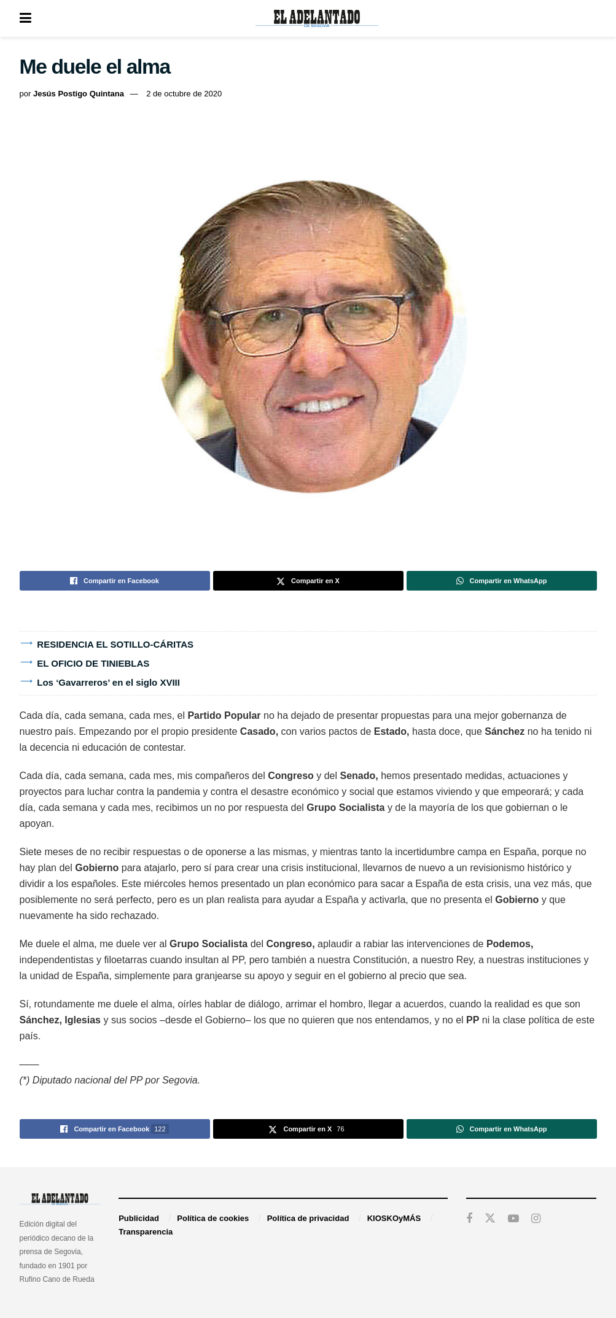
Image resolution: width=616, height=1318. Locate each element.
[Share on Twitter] (308, 581)
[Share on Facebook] (115, 581)
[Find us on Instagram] (535, 1219)
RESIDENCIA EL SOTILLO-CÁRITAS (115, 644)
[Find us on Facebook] (469, 1219)
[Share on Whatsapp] (502, 581)
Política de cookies (213, 1218)
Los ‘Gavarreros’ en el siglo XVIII (108, 682)
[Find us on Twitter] (490, 1218)
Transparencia (146, 1231)
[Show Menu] (25, 18)
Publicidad (139, 1218)
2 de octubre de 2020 (184, 93)
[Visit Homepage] (316, 18)
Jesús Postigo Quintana (78, 93)
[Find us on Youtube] (513, 1219)
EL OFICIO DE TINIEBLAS (93, 663)
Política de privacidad (308, 1218)
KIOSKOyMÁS (394, 1218)
